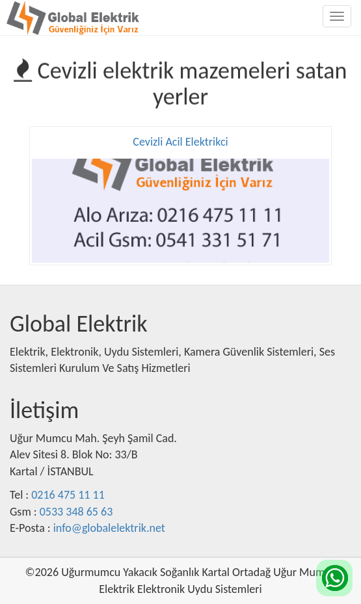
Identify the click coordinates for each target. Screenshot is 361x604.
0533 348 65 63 (76, 512)
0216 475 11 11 (68, 495)
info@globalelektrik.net (109, 528)
